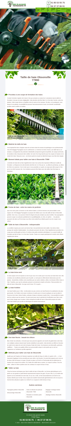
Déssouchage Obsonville (14, 392)
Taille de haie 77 (48, 9)
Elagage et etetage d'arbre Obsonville (53, 391)
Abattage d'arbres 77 (53, 9)
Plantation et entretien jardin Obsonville (34, 396)
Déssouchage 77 (63, 9)
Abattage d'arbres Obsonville (53, 394)
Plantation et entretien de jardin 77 (68, 9)
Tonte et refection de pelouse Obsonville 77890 (34, 391)
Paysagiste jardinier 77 (43, 9)
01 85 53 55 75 (58, 2)
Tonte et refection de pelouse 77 (58, 9)
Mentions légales (49, 422)
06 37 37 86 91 (58, 6)
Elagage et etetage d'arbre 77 (38, 9)
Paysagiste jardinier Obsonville (15, 389)
